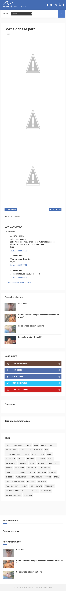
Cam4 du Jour (11, 472)
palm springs (44, 468)
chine (34, 454)
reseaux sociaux (36, 477)
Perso (8, 445)
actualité (41, 463)
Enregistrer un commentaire (19, 283)
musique (23, 450)
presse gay (49, 486)
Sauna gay (28, 495)
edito (50, 459)
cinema (24, 486)
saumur (21, 459)
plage (24, 491)
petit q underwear (13, 454)
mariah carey (21, 477)
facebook (9, 477)
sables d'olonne (12, 491)
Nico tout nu (23, 303)
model (49, 454)
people (26, 454)
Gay (46, 450)
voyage (48, 477)
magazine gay (11, 463)
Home (5, 14)
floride (52, 445)
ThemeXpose (28, 588)
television (41, 459)
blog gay (52, 472)
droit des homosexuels (15, 481)
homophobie (53, 463)
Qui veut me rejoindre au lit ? (30, 337)
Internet (30, 459)
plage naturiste (12, 486)
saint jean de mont (13, 495)
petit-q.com (10, 459)
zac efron (42, 472)
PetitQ (43, 445)
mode (36, 445)
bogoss (22, 472)
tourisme (23, 463)
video (42, 454)
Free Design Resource (43, 588)
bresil (56, 477)
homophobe (46, 491)
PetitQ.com (34, 491)
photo (28, 445)
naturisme (42, 481)
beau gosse (18, 445)
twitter (32, 472)
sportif (9, 468)
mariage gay (31, 468)
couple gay (19, 468)
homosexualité (36, 486)
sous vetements (36, 450)
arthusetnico (11, 209)
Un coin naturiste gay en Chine (31, 326)
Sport (32, 463)
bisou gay (31, 481)
